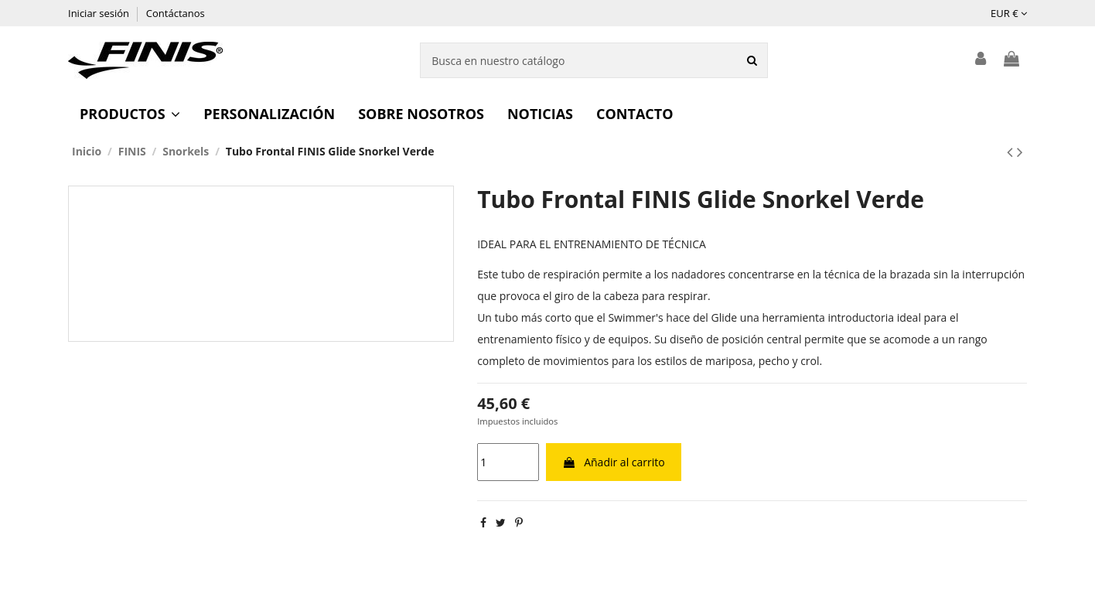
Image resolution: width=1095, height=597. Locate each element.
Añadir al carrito (613, 462)
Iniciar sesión (99, 13)
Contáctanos (175, 13)
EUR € (1009, 13)
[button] (130, 113)
